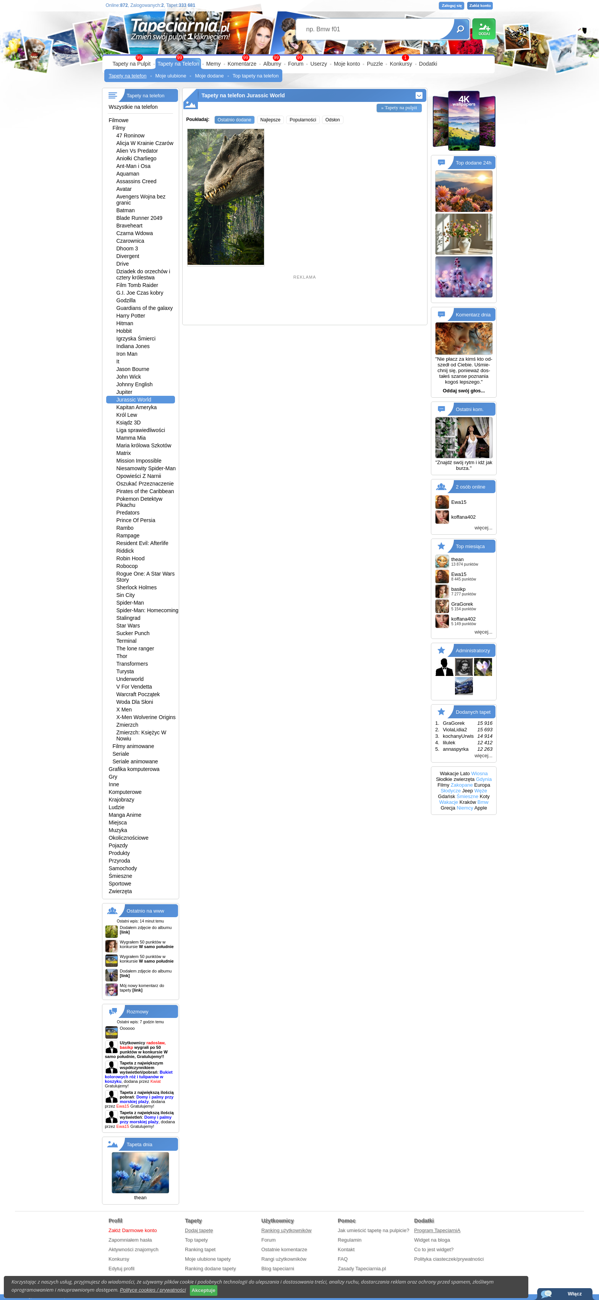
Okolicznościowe (129, 838)
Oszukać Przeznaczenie (145, 484)
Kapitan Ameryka (137, 407)
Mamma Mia (131, 438)
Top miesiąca (470, 546)
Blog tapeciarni (277, 1268)
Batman (126, 210)
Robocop (127, 566)
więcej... (483, 528)
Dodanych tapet (473, 712)
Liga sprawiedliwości (141, 430)
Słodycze (450, 791)
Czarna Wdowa (135, 233)
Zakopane (462, 785)
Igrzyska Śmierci (136, 338)
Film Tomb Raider (137, 285)
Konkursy (401, 64)
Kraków (468, 802)
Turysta (125, 671)
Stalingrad (129, 618)
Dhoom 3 (127, 248)
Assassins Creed (137, 181)
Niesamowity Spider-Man (146, 468)
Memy (213, 64)
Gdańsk (446, 796)
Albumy (272, 64)
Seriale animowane (135, 761)
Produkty (119, 853)
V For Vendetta (134, 687)
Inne (114, 784)
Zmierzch (128, 725)
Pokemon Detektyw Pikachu (140, 502)
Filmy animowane (133, 746)
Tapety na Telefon (178, 64)
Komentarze (242, 64)
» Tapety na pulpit (399, 107)
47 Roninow (131, 135)
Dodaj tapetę (199, 1230)
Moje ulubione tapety (208, 1259)
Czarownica (130, 241)
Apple (480, 808)
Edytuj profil (121, 1268)
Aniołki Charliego (137, 158)
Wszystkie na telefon (133, 107)
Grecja (447, 808)
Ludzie (117, 807)
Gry (113, 777)
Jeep (467, 791)
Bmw (483, 802)
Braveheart (129, 226)
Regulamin (349, 1240)
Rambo (125, 528)
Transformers (132, 664)
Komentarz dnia (473, 315)
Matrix (124, 453)
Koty (485, 796)
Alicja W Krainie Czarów (145, 143)
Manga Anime (125, 815)
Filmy (119, 128)
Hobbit (124, 331)
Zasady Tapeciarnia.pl (362, 1268)
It (118, 361)
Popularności (303, 120)
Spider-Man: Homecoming (148, 610)
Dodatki (428, 64)
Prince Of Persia (136, 520)
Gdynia (484, 779)
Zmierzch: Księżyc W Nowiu (142, 735)
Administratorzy (473, 650)
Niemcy (465, 808)
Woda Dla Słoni (135, 702)
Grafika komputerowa (134, 769)
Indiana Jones (133, 346)
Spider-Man (130, 603)
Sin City (126, 595)
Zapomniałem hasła (130, 1240)
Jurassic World (134, 400)
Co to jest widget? (433, 1249)
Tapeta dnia (139, 1144)
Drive (123, 264)
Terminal (127, 641)
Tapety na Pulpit (132, 64)
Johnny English (135, 384)
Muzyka (118, 830)
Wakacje (449, 773)
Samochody (123, 868)
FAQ (343, 1259)
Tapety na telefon (128, 76)
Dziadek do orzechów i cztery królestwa (143, 274)
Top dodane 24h (473, 163)
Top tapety (196, 1240)
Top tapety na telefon (256, 76)
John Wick (129, 377)
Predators (128, 513)
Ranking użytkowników (286, 1230)
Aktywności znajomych (133, 1249)
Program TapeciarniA (437, 1230)
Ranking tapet (200, 1249)
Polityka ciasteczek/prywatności (449, 1259)
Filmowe (119, 120)
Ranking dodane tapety (210, 1268)
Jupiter (125, 392)
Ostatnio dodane (234, 120)
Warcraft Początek (138, 694)
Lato (465, 773)
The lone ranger (135, 648)
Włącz (575, 1294)
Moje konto (347, 64)
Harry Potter (131, 316)
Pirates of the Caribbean (145, 491)
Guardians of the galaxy (145, 308)
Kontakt (346, 1249)
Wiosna (479, 773)
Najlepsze (271, 120)
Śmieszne (120, 876)
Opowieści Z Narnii (139, 476)
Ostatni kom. (470, 409)
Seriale (121, 754)
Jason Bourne (133, 369)
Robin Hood (131, 558)
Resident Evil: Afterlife (142, 543)
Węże (480, 791)
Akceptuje (203, 1290)
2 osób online (470, 487)
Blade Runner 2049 (140, 218)
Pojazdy (118, 845)
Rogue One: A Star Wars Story (146, 577)
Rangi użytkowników (283, 1259)
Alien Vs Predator (137, 151)
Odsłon (332, 120)
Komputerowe (125, 792)
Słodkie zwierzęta (455, 779)
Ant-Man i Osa (134, 166)
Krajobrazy (121, 800)
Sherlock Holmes (137, 587)
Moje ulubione (170, 76)
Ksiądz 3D (129, 422)
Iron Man (127, 354)
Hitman (125, 323)
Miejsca (118, 822)
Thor (122, 656)
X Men (124, 709)
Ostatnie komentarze (284, 1249)
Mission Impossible (139, 461)
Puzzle (375, 64)
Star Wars (128, 626)
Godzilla (126, 300)
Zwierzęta (120, 891)
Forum (295, 64)
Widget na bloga (432, 1240)
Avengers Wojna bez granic (141, 200)
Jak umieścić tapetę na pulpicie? (373, 1230)
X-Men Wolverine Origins (146, 717)
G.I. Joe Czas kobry (140, 293)
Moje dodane (209, 76)
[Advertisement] (304, 301)
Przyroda (119, 861)
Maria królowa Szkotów (144, 445)
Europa (482, 785)
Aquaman (128, 174)
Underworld (130, 679)
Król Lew (127, 415)
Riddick (125, 551)
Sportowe (120, 884)
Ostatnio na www (145, 911)
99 (299, 57)
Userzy (318, 64)
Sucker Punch (133, 633)
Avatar (124, 189)
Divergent (128, 256)
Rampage (128, 535)
